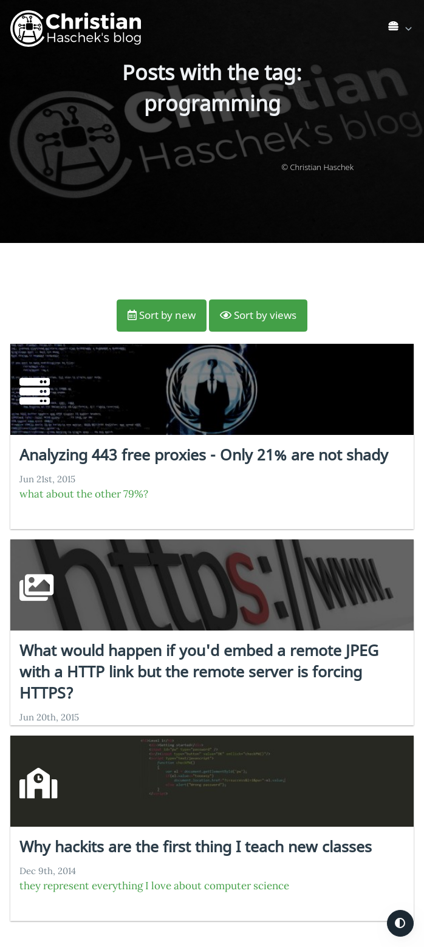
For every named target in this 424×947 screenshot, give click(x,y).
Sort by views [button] (258, 315)
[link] (401, 29)
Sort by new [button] (162, 315)
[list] (401, 26)
